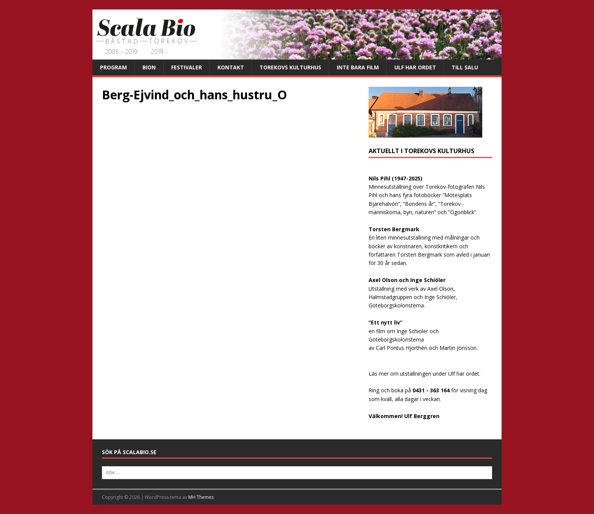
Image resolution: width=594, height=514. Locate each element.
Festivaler (186, 67)
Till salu (465, 67)
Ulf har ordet (415, 67)
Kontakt (230, 67)
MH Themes (201, 497)
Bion (149, 67)
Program (113, 67)
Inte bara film (358, 67)
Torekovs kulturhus (290, 67)
